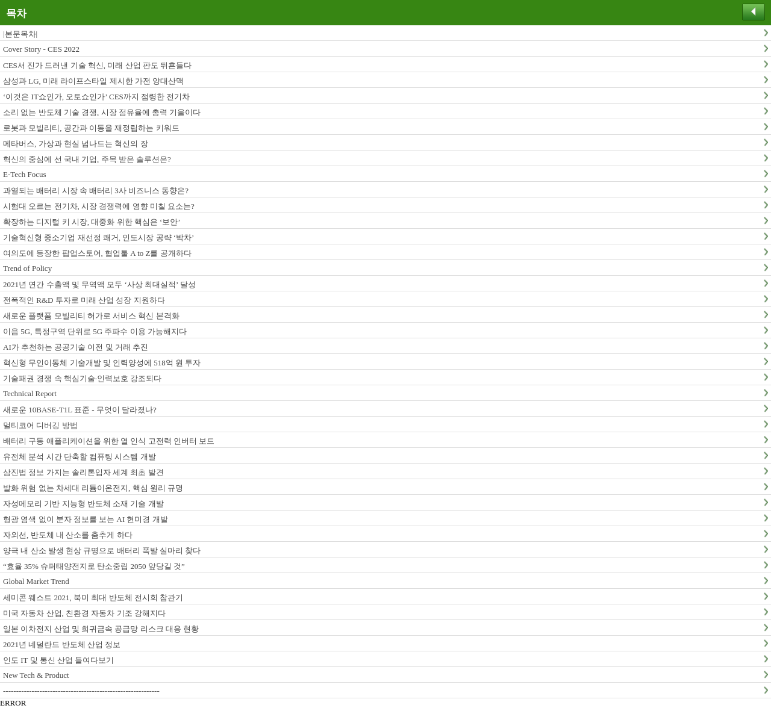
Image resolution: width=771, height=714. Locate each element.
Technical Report (30, 393)
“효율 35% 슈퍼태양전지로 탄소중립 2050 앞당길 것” (94, 566)
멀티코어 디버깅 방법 (40, 425)
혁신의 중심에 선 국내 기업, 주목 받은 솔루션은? (87, 159)
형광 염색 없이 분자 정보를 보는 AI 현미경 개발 (85, 519)
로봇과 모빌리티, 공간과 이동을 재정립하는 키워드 (91, 127)
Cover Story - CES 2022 (41, 49)
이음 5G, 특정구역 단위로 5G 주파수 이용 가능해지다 (95, 331)
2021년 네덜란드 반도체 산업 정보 (61, 644)
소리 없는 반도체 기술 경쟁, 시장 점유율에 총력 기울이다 (102, 112)
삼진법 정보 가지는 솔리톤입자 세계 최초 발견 (83, 472)
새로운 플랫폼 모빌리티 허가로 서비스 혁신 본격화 (91, 315)
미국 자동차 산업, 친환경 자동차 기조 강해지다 (84, 613)
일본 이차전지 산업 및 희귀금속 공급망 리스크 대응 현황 (101, 628)
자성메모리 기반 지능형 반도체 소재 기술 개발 (83, 503)
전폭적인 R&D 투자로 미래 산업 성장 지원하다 (84, 300)
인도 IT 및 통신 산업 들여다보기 (58, 660)
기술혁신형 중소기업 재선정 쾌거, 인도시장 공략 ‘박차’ (98, 237)
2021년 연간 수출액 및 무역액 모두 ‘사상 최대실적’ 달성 (99, 284)
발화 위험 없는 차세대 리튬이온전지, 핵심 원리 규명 (93, 487)
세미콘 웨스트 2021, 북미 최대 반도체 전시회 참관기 (93, 597)
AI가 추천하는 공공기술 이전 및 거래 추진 (75, 347)
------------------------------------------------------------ (81, 690)
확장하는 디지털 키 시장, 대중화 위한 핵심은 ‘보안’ (92, 221)
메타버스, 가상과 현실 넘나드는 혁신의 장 (75, 143)
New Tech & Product (36, 675)
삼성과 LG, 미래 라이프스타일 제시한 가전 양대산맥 (93, 80)
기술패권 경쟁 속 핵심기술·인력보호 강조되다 (82, 378)
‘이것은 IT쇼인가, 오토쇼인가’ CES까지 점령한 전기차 (96, 96)
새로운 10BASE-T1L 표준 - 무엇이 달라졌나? (80, 409)
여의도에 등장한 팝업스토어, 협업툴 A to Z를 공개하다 (97, 253)
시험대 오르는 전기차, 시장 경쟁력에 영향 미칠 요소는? (99, 206)
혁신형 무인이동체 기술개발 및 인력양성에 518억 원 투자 (102, 362)
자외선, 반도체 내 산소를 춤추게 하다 (68, 534)
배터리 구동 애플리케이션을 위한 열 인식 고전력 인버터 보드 (108, 440)
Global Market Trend (36, 581)
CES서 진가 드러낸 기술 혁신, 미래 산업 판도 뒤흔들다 (97, 65)
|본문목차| (20, 34)
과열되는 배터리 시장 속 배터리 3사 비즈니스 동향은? (96, 190)
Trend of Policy (27, 268)
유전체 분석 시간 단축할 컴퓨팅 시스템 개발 (79, 456)
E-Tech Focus (24, 174)
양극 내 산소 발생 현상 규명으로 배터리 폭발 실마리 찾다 (102, 550)
